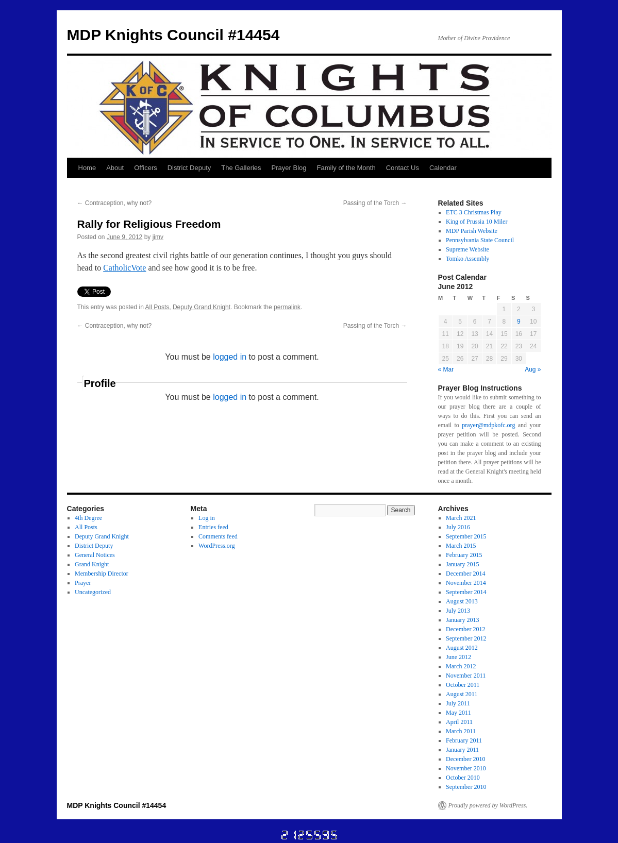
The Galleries (241, 168)
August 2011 (461, 694)
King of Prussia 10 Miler (476, 221)
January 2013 (462, 619)
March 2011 (461, 731)
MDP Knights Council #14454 (173, 34)
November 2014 (466, 582)
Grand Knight (92, 564)
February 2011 (464, 740)
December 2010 (465, 759)
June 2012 (458, 657)
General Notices (95, 555)
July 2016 (458, 527)
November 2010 (466, 768)
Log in (206, 517)
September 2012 (466, 638)
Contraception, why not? (114, 203)
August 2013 (462, 601)
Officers (145, 168)
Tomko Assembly (467, 258)
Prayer (83, 582)
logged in (229, 356)
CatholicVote (124, 267)
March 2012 (461, 666)
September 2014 (466, 592)
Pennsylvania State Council (480, 240)
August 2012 (462, 647)
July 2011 (458, 703)
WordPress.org (216, 545)
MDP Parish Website (471, 230)
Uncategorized (93, 592)
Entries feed (213, 527)
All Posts (157, 307)
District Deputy (189, 168)
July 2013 (458, 610)
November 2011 (466, 675)
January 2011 (462, 749)
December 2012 (465, 629)
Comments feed (218, 536)
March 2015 (461, 545)
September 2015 (466, 536)
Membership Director (101, 573)
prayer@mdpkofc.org (488, 425)
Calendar (443, 168)
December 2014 (465, 573)
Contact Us (402, 168)
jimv (158, 237)
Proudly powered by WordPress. (488, 805)
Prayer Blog (289, 168)
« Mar (446, 369)
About (115, 168)
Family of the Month (346, 168)
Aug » (533, 369)
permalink (287, 307)
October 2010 (463, 777)
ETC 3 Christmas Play (474, 212)
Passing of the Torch (375, 203)
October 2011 (462, 684)
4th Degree (88, 517)
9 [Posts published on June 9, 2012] (519, 321)
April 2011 (459, 722)
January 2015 (462, 564)
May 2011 (458, 712)
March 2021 (461, 517)
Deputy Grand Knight (201, 307)
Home (87, 168)
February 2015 (464, 555)
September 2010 (466, 786)
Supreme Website (467, 249)
